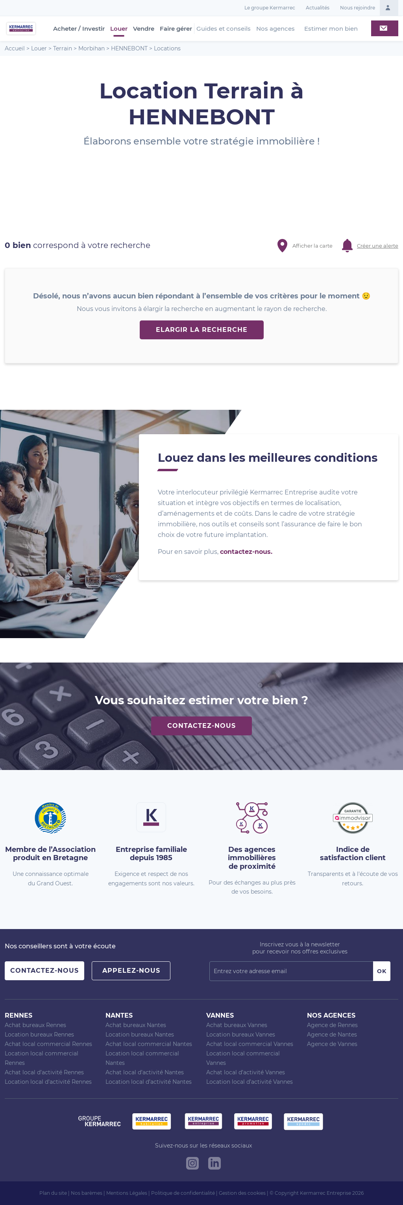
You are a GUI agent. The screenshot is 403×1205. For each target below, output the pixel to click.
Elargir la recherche (202, 329)
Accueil (15, 48)
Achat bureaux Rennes (35, 1025)
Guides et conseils (223, 28)
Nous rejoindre (357, 8)
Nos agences (275, 28)
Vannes (220, 1015)
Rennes (18, 1015)
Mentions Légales (126, 1193)
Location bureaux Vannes (240, 1034)
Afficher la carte (312, 245)
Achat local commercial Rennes (48, 1044)
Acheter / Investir (79, 28)
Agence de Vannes (332, 1044)
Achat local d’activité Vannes (245, 1072)
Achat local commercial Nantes (148, 1044)
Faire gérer (176, 28)
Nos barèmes (86, 1193)
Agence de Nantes (332, 1034)
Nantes (119, 1015)
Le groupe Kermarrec (269, 8)
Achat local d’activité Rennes (44, 1072)
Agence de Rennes (332, 1025)
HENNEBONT (129, 48)
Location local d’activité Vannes (249, 1081)
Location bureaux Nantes (139, 1034)
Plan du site (53, 1193)
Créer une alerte (377, 245)
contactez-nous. (246, 551)
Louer (119, 28)
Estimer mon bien (331, 28)
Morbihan (91, 48)
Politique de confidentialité (183, 1193)
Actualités (317, 8)
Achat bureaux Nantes (135, 1025)
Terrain (62, 48)
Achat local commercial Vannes (249, 1044)
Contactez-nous (201, 725)
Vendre (143, 28)
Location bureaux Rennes (39, 1034)
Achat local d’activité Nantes (144, 1072)
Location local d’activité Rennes (48, 1081)
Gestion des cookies (242, 1193)
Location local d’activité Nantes (148, 1081)
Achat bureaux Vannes (236, 1025)
